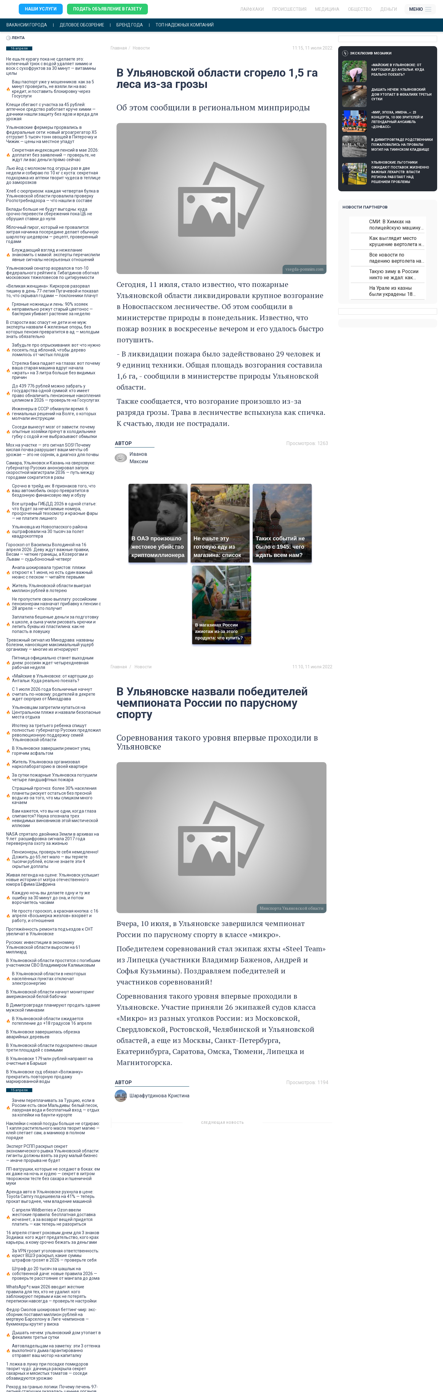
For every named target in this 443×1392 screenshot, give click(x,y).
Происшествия (289, 9)
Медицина (327, 9)
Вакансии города (27, 25)
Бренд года (133, 25)
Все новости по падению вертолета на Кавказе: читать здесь (395, 258)
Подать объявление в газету (107, 9)
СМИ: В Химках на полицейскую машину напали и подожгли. (395, 225)
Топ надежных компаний (188, 25)
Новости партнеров (365, 207)
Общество (360, 9)
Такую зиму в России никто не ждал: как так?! (393, 274)
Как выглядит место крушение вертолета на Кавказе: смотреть (396, 241)
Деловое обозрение (84, 25)
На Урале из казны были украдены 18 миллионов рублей (391, 291)
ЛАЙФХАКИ (252, 9)
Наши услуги (41, 9)
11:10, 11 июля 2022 (312, 666)
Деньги (388, 9)
